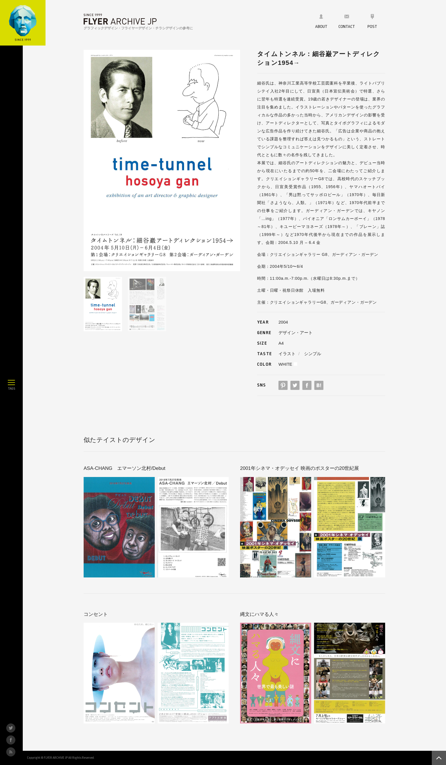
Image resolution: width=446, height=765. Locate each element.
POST (372, 21)
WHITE (285, 364)
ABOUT (321, 21)
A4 (281, 343)
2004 (283, 322)
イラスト (287, 353)
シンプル (312, 353)
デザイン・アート (295, 332)
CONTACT (346, 21)
